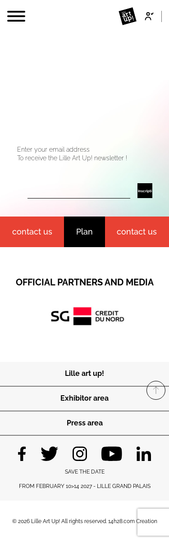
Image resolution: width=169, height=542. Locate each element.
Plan (84, 231)
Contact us (137, 231)
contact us (32, 231)
